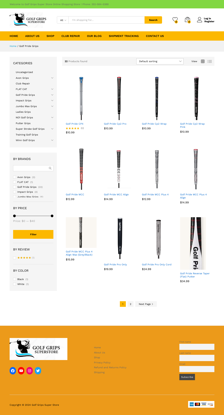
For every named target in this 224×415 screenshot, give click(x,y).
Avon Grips (22, 77)
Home (14, 36)
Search (153, 20)
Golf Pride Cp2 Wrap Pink (192, 125)
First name (185, 341)
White (20, 284)
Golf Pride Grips (25, 94)
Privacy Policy (102, 362)
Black (20, 279)
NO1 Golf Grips (24, 117)
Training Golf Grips (27, 134)
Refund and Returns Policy (110, 367)
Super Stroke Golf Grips (30, 128)
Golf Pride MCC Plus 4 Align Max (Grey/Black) (79, 253)
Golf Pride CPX (74, 123)
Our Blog (94, 36)
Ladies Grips (23, 111)
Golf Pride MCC (75, 194)
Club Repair (70, 36)
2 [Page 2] (130, 304)
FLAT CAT (21, 89)
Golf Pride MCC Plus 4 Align (193, 196)
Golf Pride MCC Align (116, 194)
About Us (32, 36)
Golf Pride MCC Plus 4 (155, 194)
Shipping (99, 372)
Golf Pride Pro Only (115, 264)
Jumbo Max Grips (26, 106)
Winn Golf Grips (25, 140)
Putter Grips (23, 123)
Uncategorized (24, 72)
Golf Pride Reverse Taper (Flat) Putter (195, 275)
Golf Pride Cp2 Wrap (154, 123)
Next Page (146, 304)
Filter (33, 234)
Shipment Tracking (124, 36)
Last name (185, 353)
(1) (26, 258)
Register (209, 21)
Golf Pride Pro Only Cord (157, 264)
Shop (97, 357)
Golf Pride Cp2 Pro (115, 123)
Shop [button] (50, 36)
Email (182, 364)
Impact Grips (23, 100)
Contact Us (155, 36)
